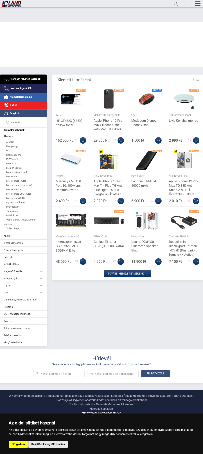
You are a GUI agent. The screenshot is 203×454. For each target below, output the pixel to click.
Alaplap (10, 126)
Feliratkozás (155, 358)
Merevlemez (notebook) (19, 169)
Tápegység (12, 195)
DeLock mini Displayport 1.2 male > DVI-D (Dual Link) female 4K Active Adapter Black (183, 235)
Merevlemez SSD (15, 174)
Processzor (12, 191)
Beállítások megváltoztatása (48, 444)
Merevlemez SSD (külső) (19, 178)
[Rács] (192, 64)
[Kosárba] (83, 125)
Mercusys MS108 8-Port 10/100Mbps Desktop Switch (70, 170)
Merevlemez (12, 161)
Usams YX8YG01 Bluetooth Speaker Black (144, 231)
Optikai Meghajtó (15, 187)
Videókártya (12, 213)
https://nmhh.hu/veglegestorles (101, 398)
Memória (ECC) (14, 152)
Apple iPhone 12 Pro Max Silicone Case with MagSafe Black (108, 110)
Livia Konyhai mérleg (183, 105)
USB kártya (12, 200)
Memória (11, 148)
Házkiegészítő (14, 139)
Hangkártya (12, 131)
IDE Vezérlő (12, 144)
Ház (8, 135)
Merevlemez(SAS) (16, 182)
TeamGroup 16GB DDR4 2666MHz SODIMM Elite (68, 231)
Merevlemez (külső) (16, 165)
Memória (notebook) (17, 157)
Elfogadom (18, 444)
